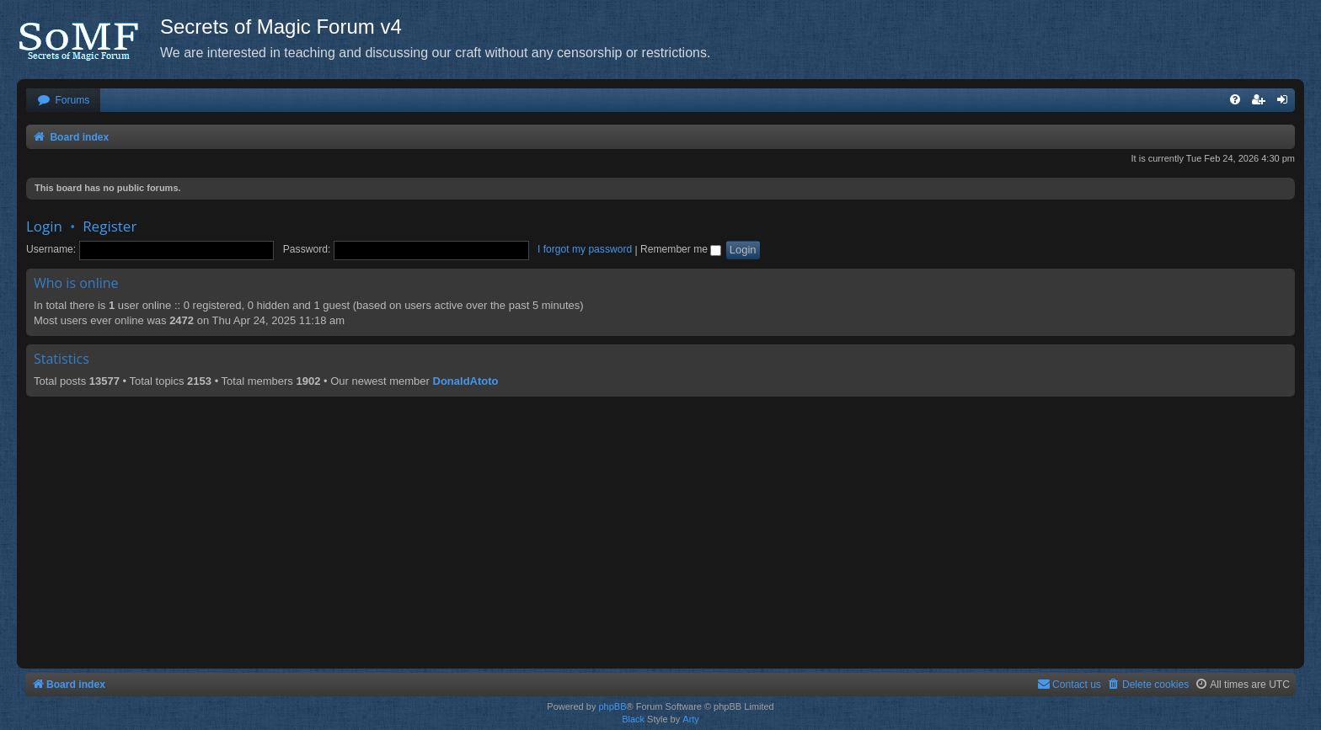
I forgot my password (584, 249)
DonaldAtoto (466, 381)
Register (109, 226)
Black (633, 719)
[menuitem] (63, 100)
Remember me (680, 249)
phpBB (612, 706)
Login (44, 226)
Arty (690, 719)
